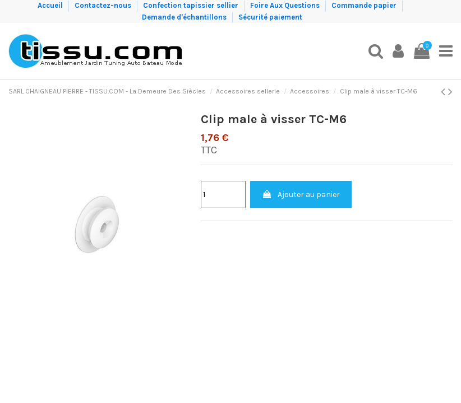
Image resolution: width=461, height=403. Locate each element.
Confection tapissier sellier (191, 5)
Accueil (51, 5)
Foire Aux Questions (285, 5)
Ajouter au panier (301, 194)
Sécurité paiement (270, 17)
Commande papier (364, 5)
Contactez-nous (104, 5)
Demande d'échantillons (185, 17)
